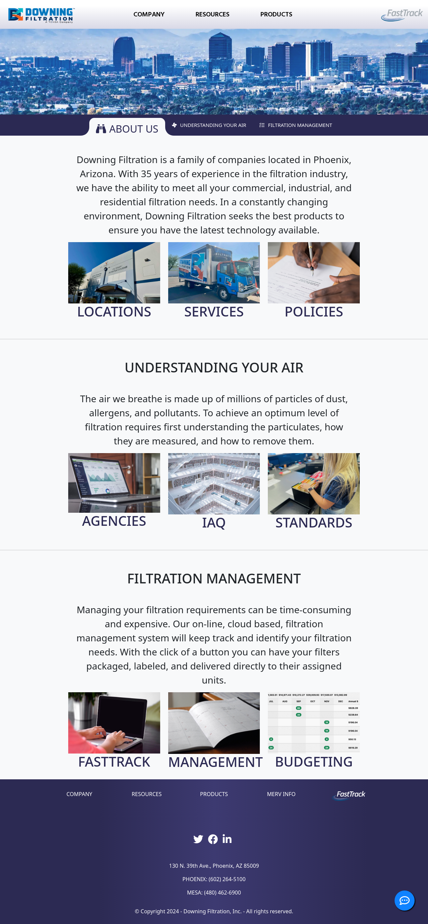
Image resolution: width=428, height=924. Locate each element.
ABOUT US (127, 128)
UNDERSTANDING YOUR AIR (209, 125)
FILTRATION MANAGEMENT (295, 125)
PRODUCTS (214, 794)
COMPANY (79, 794)
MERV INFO (281, 794)
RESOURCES (147, 794)
